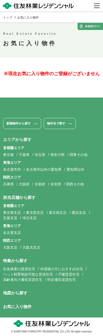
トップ (7, 17)
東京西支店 (35, 213)
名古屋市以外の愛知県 (44, 169)
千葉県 (24, 155)
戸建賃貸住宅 (68, 274)
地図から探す (15, 293)
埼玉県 (40, 155)
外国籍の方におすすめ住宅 (61, 269)
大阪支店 (10, 247)
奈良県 (55, 184)
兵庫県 (8, 184)
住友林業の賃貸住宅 (19, 269)
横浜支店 (79, 213)
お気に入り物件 (28, 17)
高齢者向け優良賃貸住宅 (22, 280)
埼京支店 (29, 218)
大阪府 (24, 184)
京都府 (40, 184)
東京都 (8, 155)
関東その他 (78, 155)
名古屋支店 (12, 233)
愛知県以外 (75, 169)
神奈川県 (57, 155)
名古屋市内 (12, 169)
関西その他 (75, 184)
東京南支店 (58, 213)
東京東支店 (12, 213)
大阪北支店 (31, 247)
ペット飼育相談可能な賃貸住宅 (28, 274)
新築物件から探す (18, 123)
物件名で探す (56, 123)
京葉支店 (10, 218)
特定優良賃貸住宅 (61, 280)
